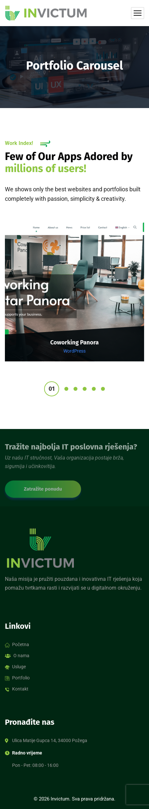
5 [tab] (94, 389)
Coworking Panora (74, 342)
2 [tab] (66, 389)
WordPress (74, 351)
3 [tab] (75, 389)
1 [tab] (51, 389)
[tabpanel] (74, 296)
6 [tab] (103, 389)
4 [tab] (85, 389)
